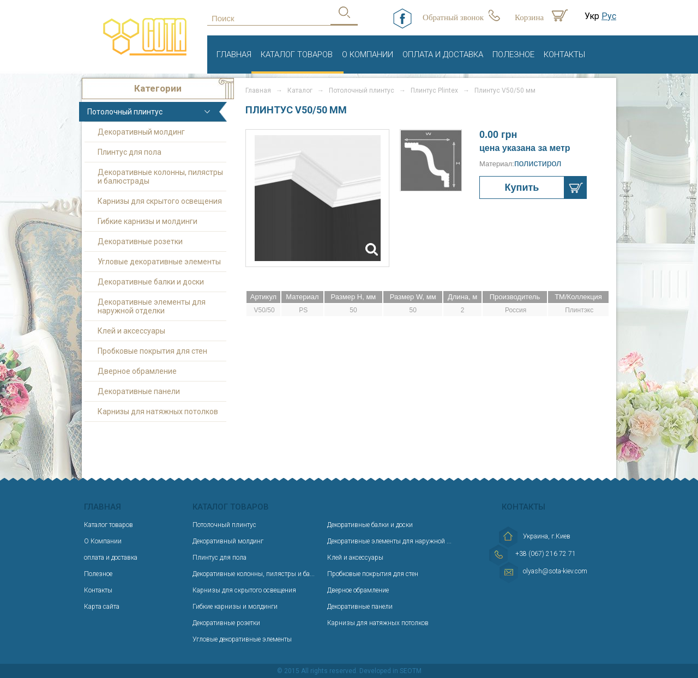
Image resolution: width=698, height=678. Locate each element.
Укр (592, 16)
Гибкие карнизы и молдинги (147, 221)
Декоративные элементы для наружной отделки (152, 306)
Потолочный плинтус (125, 111)
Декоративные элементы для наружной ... (389, 541)
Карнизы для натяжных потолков (158, 411)
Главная (233, 54)
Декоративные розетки (140, 241)
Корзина (529, 17)
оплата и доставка (442, 54)
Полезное (513, 54)
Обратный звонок (453, 17)
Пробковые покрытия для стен (152, 351)
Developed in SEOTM (390, 671)
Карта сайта (101, 606)
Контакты (564, 54)
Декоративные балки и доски (151, 281)
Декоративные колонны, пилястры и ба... (253, 574)
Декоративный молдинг (141, 132)
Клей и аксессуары (131, 330)
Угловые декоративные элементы (159, 261)
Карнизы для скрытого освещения (160, 201)
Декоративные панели (139, 391)
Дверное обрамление (137, 371)
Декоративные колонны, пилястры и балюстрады (160, 176)
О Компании (367, 54)
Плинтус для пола (129, 152)
